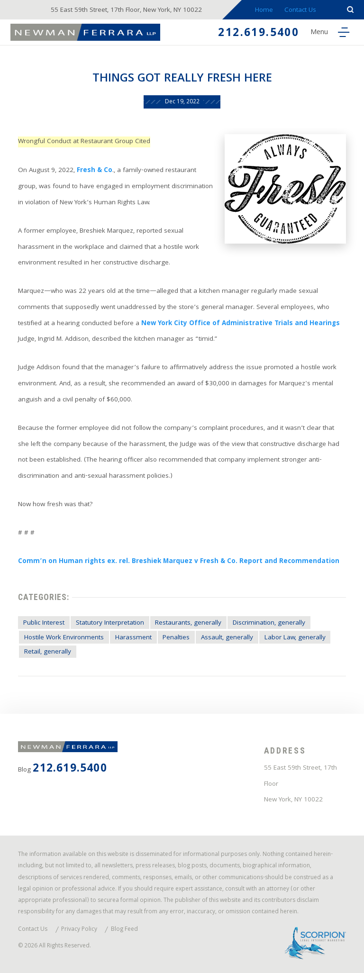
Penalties (176, 638)
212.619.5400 (258, 34)
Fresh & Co (94, 170)
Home (264, 10)
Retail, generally (47, 652)
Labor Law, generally (295, 638)
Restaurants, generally (188, 623)
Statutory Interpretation (110, 623)
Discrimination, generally (269, 623)
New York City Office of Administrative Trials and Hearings (240, 323)
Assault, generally (227, 638)
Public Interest (43, 623)
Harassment (133, 638)
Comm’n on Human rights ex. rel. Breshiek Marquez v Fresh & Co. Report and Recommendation (178, 561)
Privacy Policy (79, 930)
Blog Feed (124, 930)
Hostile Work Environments (64, 638)
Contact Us (300, 10)
